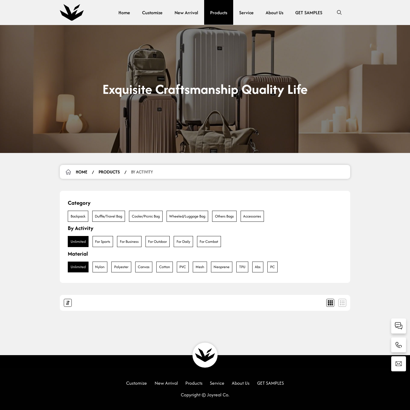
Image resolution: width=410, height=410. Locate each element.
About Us (274, 12)
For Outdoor (157, 241)
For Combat (209, 241)
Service (246, 12)
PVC (182, 267)
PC (272, 267)
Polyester (121, 267)
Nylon (99, 267)
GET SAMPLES (308, 12)
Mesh (200, 267)
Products (218, 12)
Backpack (78, 216)
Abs (258, 267)
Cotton (164, 267)
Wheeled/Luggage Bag (187, 216)
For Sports (102, 241)
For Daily (183, 241)
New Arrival (186, 12)
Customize (152, 12)
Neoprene (221, 267)
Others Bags (224, 216)
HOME (81, 172)
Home (124, 12)
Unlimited (78, 241)
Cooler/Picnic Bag (146, 216)
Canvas (143, 267)
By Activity (142, 172)
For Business (129, 241)
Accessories (252, 216)
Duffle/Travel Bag (108, 216)
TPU (242, 267)
